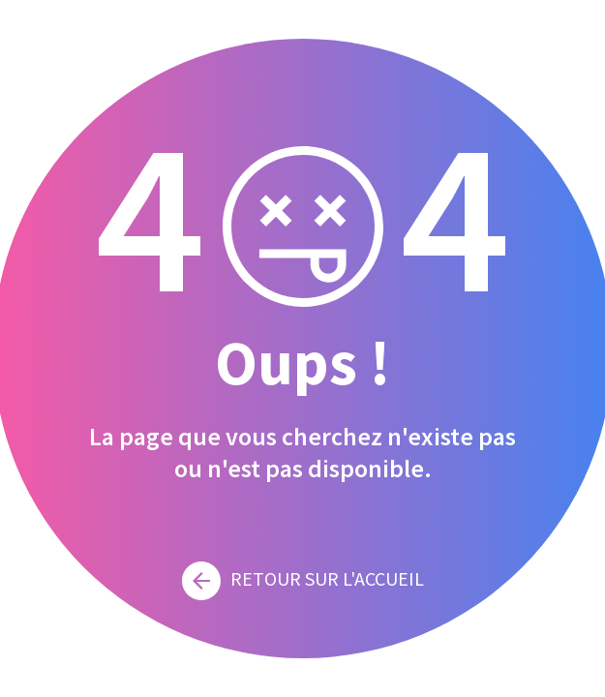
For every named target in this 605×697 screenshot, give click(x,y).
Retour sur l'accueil (303, 578)
